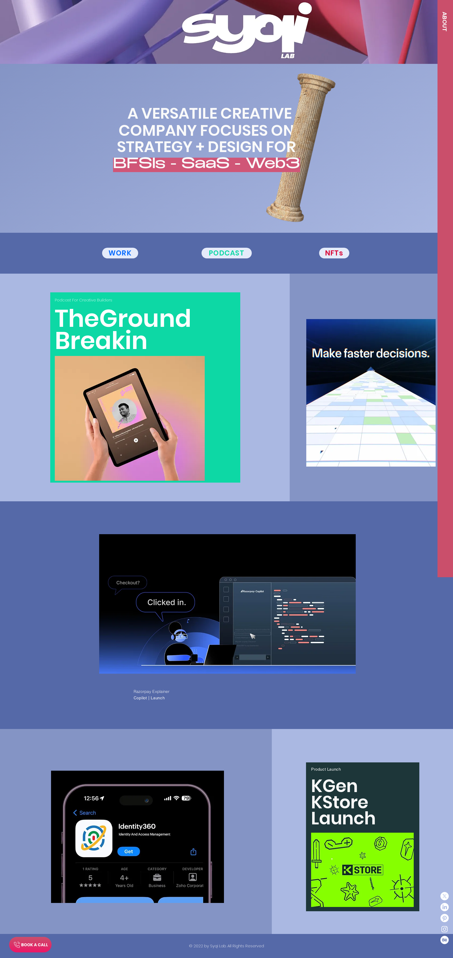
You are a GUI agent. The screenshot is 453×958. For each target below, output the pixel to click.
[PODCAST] (227, 253)
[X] (444, 896)
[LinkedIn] (444, 907)
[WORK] (120, 253)
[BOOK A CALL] (30, 944)
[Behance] (444, 940)
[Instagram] (444, 929)
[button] (444, 22)
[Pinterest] (444, 918)
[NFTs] (334, 253)
